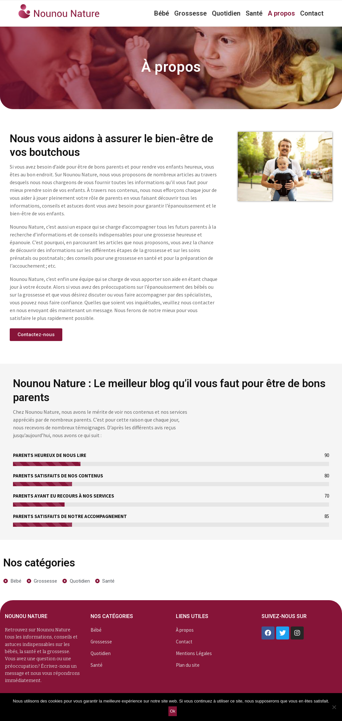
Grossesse (190, 13)
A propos (281, 13)
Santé (254, 13)
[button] (36, 334)
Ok (173, 711)
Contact (312, 13)
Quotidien (226, 13)
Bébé (161, 13)
